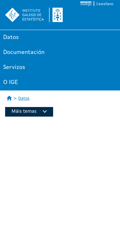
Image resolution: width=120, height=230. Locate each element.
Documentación (23, 52)
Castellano (104, 4)
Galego (86, 4)
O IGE (10, 82)
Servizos (14, 67)
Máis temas (29, 111)
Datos (11, 37)
